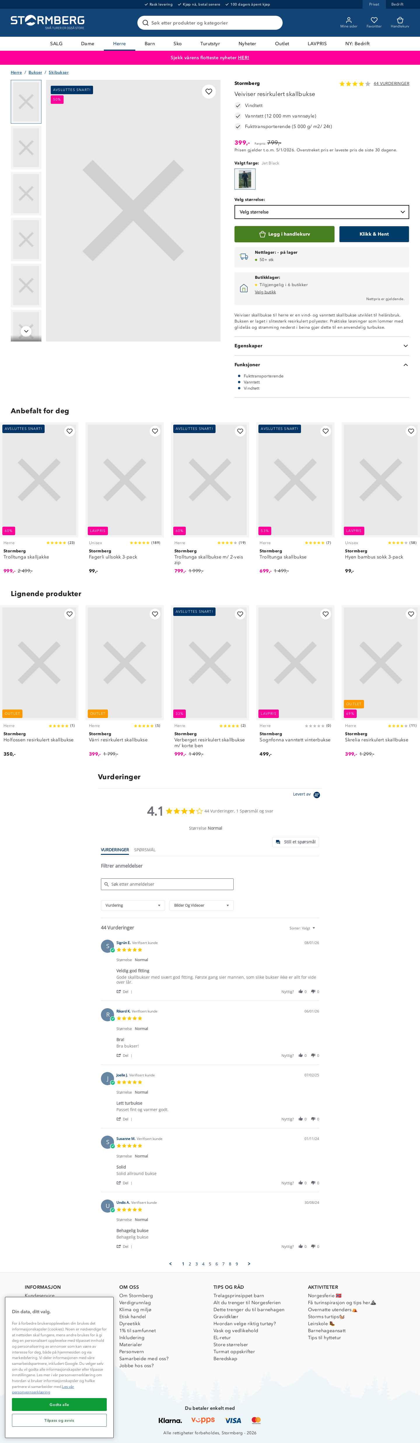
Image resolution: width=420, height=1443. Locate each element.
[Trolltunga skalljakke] (39, 501)
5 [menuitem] (210, 1264)
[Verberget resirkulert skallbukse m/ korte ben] (210, 684)
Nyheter (247, 43)
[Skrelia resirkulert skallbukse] (381, 684)
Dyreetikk (130, 1323)
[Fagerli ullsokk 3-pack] (124, 501)
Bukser (35, 72)
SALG (56, 43)
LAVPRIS (317, 43)
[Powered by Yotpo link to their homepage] (307, 795)
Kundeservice (40, 1295)
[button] (125, 991)
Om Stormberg (136, 1295)
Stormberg (247, 83)
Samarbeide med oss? (144, 1358)
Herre (119, 43)
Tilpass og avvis (59, 1420)
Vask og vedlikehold (236, 1330)
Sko (178, 43)
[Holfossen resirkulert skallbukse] (39, 684)
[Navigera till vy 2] (26, 148)
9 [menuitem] (237, 1264)
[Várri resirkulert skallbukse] (124, 684)
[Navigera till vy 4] (26, 240)
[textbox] (317, 930)
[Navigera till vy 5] (26, 285)
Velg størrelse (323, 212)
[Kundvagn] (400, 23)
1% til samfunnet (137, 1330)
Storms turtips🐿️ (326, 1316)
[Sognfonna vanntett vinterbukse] (295, 684)
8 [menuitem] (230, 1264)
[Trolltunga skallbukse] (295, 501)
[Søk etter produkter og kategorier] (211, 22)
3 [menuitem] (196, 1264)
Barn (150, 43)
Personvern (131, 1351)
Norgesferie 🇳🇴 (325, 1295)
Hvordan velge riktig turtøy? (245, 1323)
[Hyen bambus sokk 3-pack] (381, 501)
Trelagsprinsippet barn (239, 1295)
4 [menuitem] (203, 1264)
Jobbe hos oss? (136, 1365)
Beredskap (225, 1358)
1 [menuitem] (183, 1264)
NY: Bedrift (357, 43)
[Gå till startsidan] (48, 23)
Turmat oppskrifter (234, 1351)
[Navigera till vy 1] (26, 102)
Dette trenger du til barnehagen (249, 1309)
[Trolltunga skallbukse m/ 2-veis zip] (210, 501)
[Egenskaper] (322, 345)
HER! (243, 57)
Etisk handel (132, 1316)
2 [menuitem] (190, 1264)
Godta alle (59, 1404)
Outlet (282, 43)
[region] (59, 1367)
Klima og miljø (135, 1309)
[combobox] (133, 905)
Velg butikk (265, 292)
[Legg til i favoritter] (209, 92)
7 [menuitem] (223, 1264)
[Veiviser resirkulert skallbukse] (245, 179)
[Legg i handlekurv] (285, 234)
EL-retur (222, 1337)
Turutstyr (210, 43)
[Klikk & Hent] (374, 234)
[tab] (295, 842)
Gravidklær (226, 1316)
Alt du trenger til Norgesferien (247, 1302)
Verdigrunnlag (135, 1302)
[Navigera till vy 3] (26, 194)
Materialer (130, 1344)
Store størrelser (231, 1344)
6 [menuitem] (217, 1264)
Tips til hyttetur (324, 1337)
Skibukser (59, 72)
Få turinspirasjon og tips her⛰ (342, 1302)
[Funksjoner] (322, 364)
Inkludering (131, 1337)
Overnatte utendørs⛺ (333, 1309)
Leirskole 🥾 (321, 1323)
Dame (87, 43)
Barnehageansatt (327, 1330)
